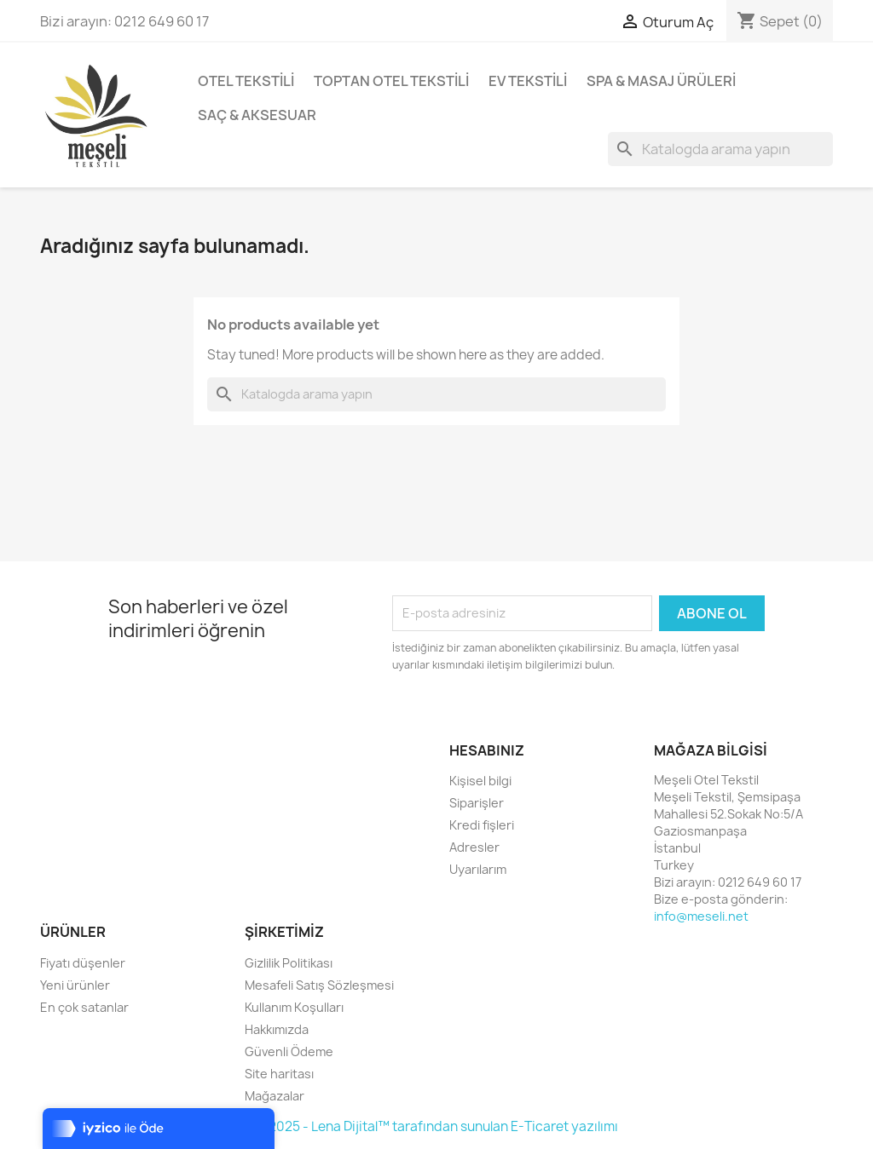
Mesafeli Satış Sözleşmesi (319, 985)
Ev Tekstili (528, 81)
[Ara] (720, 149)
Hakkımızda (277, 1029)
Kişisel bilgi (480, 781)
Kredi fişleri (481, 825)
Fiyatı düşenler (82, 963)
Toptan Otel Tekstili (391, 81)
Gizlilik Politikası (288, 963)
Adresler (474, 847)
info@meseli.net (701, 916)
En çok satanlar (84, 1007)
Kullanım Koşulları (294, 1007)
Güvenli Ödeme (289, 1051)
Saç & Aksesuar (257, 115)
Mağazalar (274, 1096)
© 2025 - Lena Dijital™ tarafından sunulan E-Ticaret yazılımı (436, 1126)
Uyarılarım (477, 869)
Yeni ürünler (75, 985)
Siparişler (476, 803)
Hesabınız (486, 750)
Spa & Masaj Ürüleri (661, 81)
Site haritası (279, 1074)
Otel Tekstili (246, 81)
